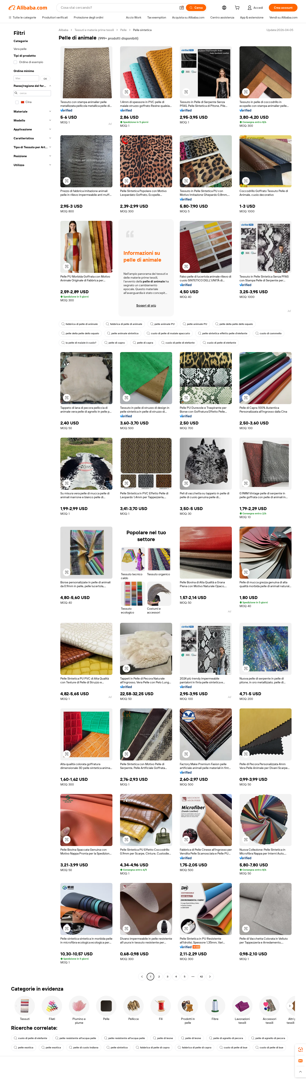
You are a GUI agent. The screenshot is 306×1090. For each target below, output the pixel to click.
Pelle (123, 30)
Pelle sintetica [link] (142, 30)
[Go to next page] (210, 976)
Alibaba (63, 30)
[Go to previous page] (142, 976)
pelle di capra (114, 342)
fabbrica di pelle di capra (153, 1047)
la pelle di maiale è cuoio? (78, 342)
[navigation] (32, 503)
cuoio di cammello (268, 333)
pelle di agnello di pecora (226, 1038)
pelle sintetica (117, 1047)
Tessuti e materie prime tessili (94, 30)
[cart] (238, 8)
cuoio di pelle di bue (233, 1047)
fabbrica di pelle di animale (79, 324)
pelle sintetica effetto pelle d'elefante (222, 333)
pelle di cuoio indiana (83, 1047)
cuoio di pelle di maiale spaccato (168, 333)
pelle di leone (163, 1038)
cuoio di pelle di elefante (178, 342)
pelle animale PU (162, 324)
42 (201, 976)
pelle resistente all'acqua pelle (75, 1038)
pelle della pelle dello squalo (234, 324)
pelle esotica (23, 1047)
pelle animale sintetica (123, 333)
